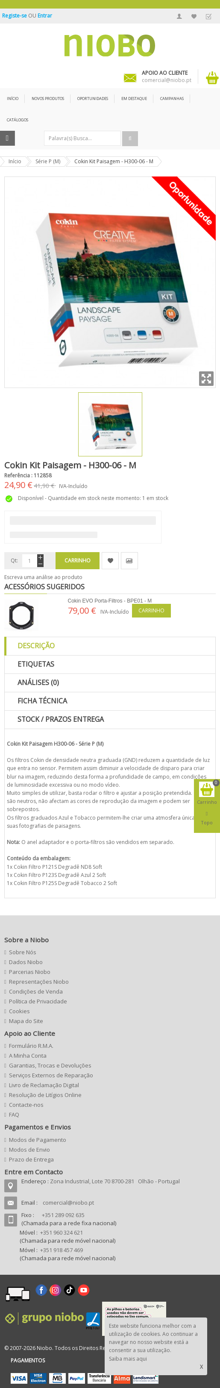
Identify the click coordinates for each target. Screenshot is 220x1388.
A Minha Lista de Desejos (194, 16)
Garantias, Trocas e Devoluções (50, 1065)
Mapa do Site (26, 1021)
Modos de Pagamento (37, 1140)
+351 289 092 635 (63, 1215)
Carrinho (151, 610)
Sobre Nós (22, 952)
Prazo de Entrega (31, 1159)
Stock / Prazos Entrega (61, 719)
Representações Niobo (39, 981)
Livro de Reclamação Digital (44, 1085)
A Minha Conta (179, 16)
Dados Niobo (26, 962)
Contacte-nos (26, 1105)
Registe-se (15, 15)
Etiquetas (36, 664)
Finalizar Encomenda (208, 16)
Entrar (45, 15)
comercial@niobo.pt (68, 1202)
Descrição (36, 645)
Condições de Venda (36, 991)
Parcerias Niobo (29, 972)
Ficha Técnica (42, 701)
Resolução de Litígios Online (45, 1095)
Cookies (19, 1011)
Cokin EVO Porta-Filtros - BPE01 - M (110, 601)
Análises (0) (38, 682)
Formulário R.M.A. (31, 1046)
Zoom (206, 378)
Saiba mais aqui (128, 1358)
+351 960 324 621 (61, 1232)
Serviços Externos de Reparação (51, 1075)
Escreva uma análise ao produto (43, 577)
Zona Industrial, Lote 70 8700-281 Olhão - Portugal (115, 1181)
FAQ (14, 1114)
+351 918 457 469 (61, 1250)
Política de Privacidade (38, 1001)
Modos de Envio (29, 1149)
